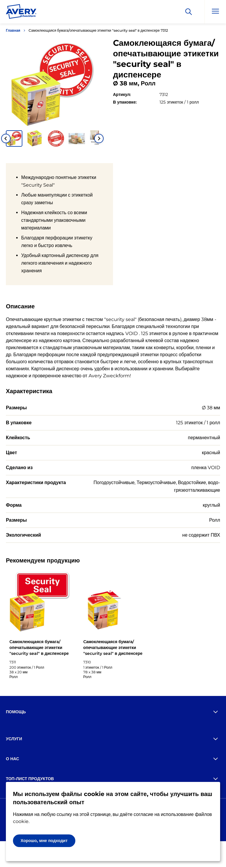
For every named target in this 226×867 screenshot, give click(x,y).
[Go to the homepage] (21, 12)
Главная (13, 30)
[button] (14, 138)
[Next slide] (99, 138)
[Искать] (189, 12)
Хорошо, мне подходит (44, 840)
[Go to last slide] (6, 138)
